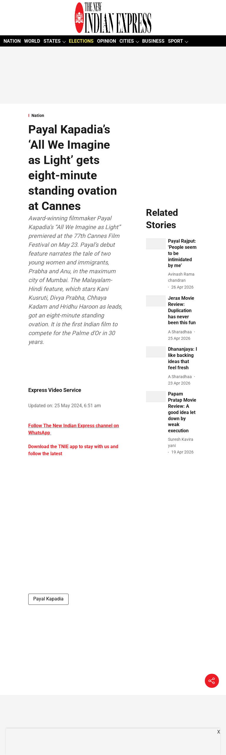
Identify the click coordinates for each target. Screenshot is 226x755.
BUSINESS (153, 41)
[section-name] (76, 115)
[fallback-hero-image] (156, 243)
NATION (12, 41)
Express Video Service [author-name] (54, 390)
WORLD (32, 41)
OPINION (106, 41)
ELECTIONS (81, 41)
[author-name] (183, 277)
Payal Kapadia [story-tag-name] (48, 599)
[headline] (183, 253)
